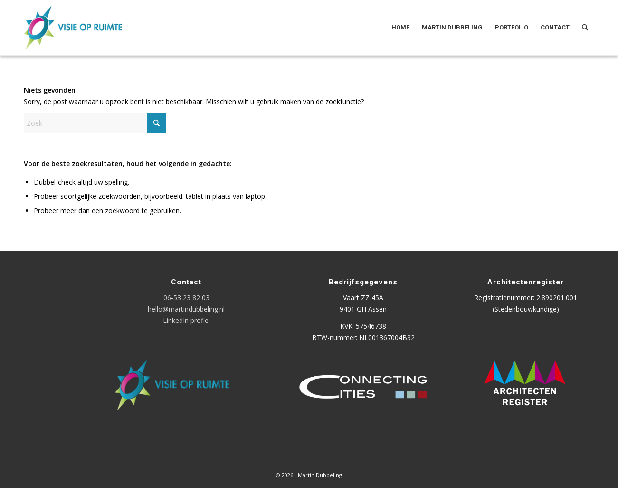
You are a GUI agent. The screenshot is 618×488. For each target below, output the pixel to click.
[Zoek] (585, 27)
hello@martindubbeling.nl (186, 308)
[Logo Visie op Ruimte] (85, 27)
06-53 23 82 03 (186, 297)
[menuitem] (400, 27)
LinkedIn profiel (186, 320)
